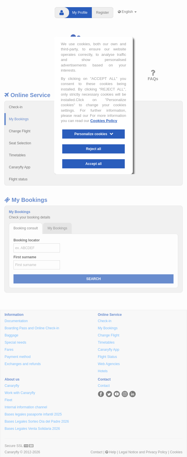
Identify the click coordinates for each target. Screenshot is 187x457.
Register (102, 13)
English (127, 12)
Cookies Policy (103, 121)
